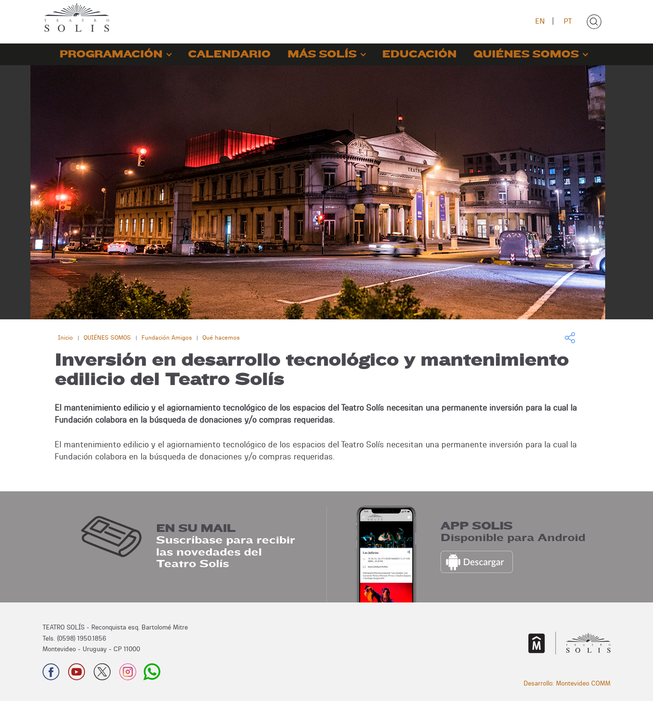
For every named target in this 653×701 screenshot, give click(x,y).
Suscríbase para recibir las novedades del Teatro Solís (225, 552)
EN (540, 21)
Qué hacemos (221, 337)
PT (568, 21)
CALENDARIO (229, 54)
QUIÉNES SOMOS (526, 54)
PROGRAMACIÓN (110, 54)
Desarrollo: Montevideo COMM (567, 683)
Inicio (65, 337)
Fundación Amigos (167, 337)
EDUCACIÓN (419, 54)
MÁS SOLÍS (321, 54)
